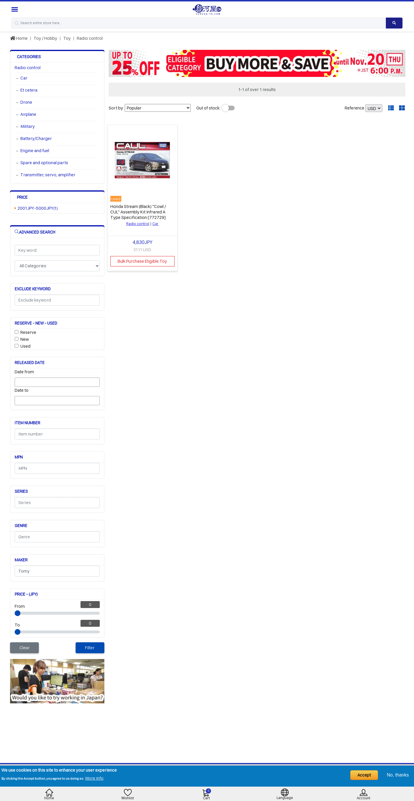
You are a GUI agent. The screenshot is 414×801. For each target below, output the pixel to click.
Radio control (90, 38)
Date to (21, 390)
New (24, 339)
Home (19, 38)
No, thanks (398, 774)
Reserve (28, 332)
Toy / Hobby (45, 38)
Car (155, 223)
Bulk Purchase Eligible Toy (142, 261)
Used (25, 346)
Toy (67, 38)
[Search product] (394, 23)
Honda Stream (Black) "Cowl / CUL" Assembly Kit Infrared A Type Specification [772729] (138, 212)
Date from (24, 371)
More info (94, 778)
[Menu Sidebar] (15, 9)
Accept (364, 775)
